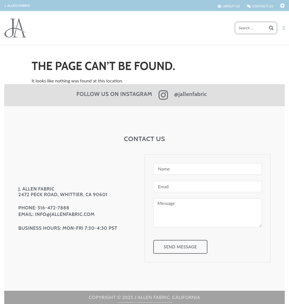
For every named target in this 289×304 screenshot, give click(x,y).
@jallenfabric (190, 94)
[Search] (271, 28)
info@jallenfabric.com (65, 214)
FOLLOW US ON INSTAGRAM (114, 94)
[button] (283, 28)
